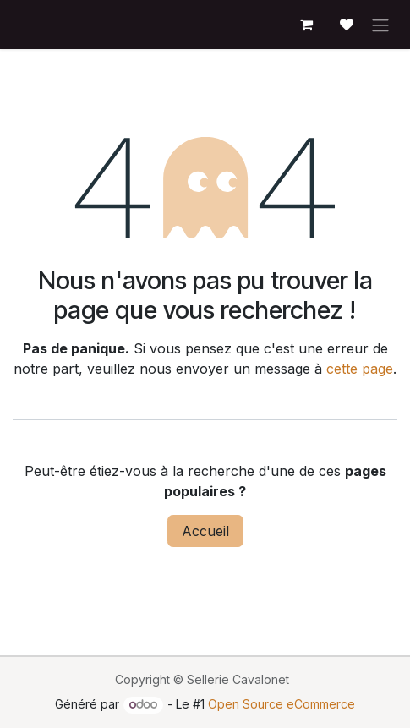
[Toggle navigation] (380, 24)
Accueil (205, 531)
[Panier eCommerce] (306, 24)
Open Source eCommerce (281, 704)
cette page (359, 368)
